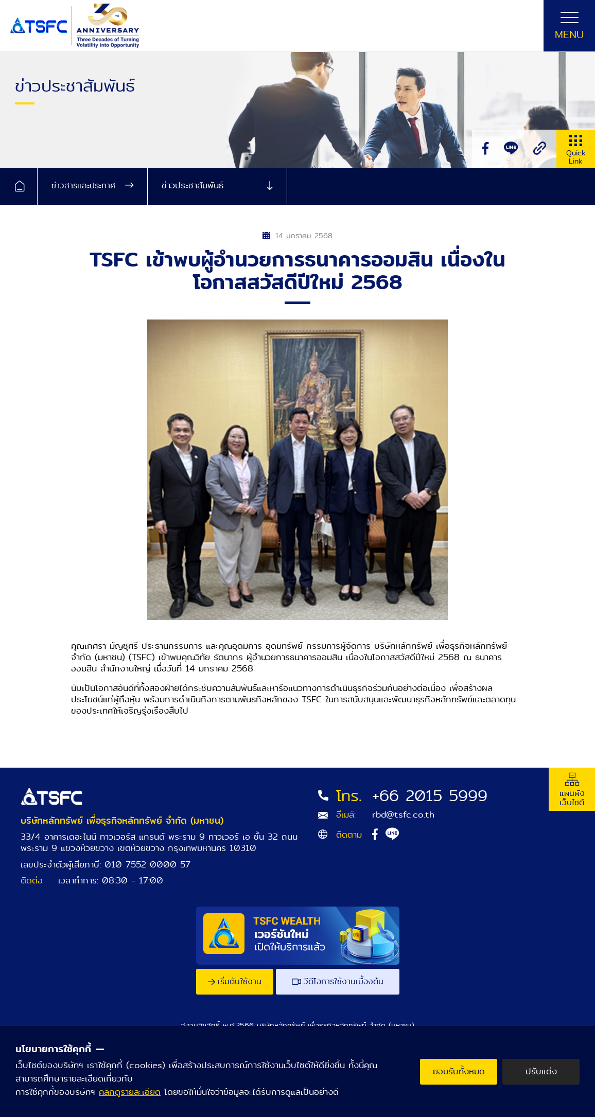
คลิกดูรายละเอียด (130, 1092)
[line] (511, 149)
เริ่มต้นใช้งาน (234, 981)
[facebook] (485, 149)
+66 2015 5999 (429, 796)
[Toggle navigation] (569, 25)
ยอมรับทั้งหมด (459, 1071)
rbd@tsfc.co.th (403, 814)
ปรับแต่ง (541, 1071)
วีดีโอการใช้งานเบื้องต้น (337, 981)
